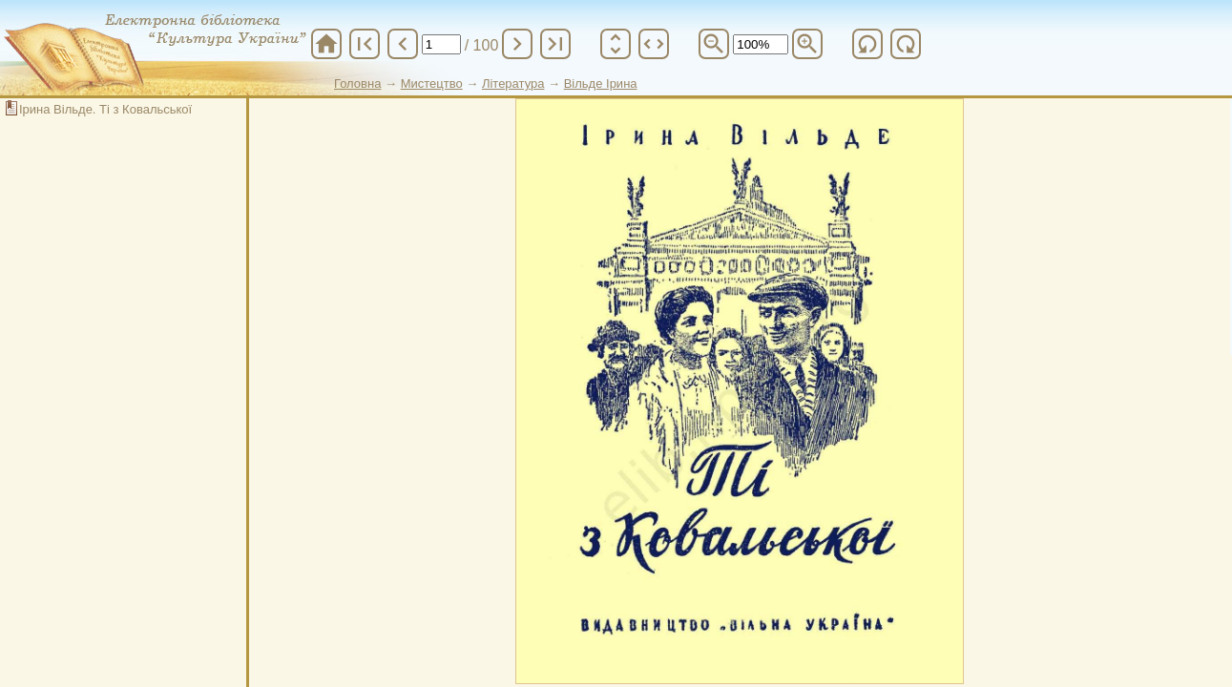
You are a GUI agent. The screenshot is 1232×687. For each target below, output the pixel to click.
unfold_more (615, 44)
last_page (555, 44)
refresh (867, 44)
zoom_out (713, 44)
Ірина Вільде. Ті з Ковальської (105, 109)
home (326, 44)
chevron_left (402, 44)
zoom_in (807, 44)
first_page (364, 44)
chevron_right (517, 44)
